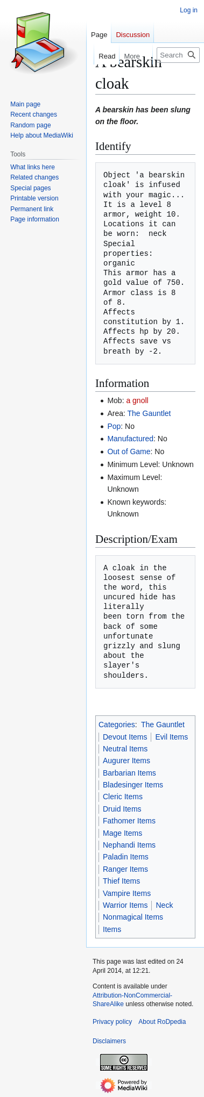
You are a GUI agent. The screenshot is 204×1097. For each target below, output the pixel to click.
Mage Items (122, 833)
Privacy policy (112, 1022)
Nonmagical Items (133, 917)
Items (112, 929)
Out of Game (128, 451)
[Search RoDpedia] (178, 55)
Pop (114, 426)
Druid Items (122, 809)
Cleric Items (123, 796)
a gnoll (137, 400)
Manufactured (130, 438)
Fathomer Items (129, 820)
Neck (164, 905)
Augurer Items (126, 760)
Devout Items (125, 737)
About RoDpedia (162, 1022)
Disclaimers (109, 1041)
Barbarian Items (129, 773)
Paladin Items (126, 856)
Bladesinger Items (133, 784)
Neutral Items (125, 748)
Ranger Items (125, 869)
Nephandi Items (129, 845)
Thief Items (121, 881)
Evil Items (171, 737)
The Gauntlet (149, 413)
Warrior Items (125, 905)
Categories (117, 724)
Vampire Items (127, 893)
